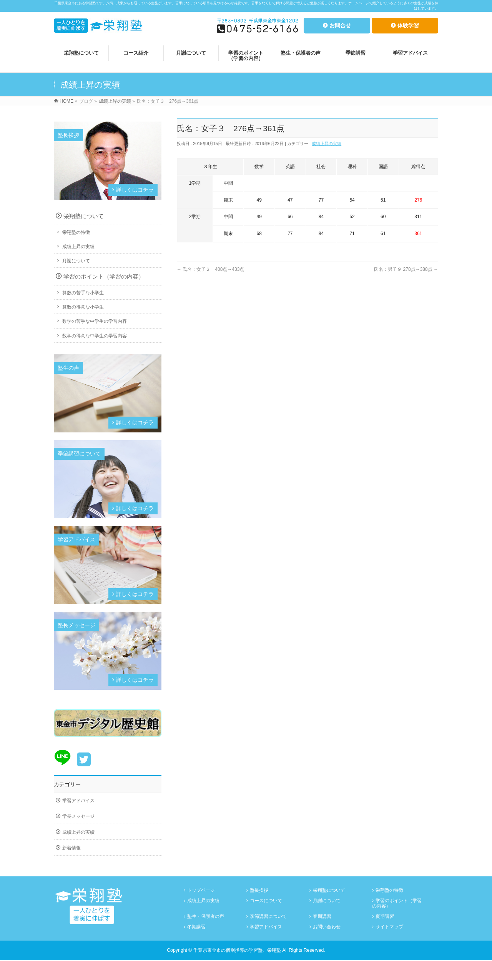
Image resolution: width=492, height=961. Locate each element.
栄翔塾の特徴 (76, 232)
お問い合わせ (327, 927)
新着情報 (71, 848)
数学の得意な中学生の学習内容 (94, 336)
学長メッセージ (78, 816)
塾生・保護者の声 (205, 916)
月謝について (76, 261)
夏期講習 (385, 916)
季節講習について (268, 916)
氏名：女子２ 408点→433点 (210, 269)
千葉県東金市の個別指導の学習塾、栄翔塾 (237, 950)
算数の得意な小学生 (83, 307)
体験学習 (408, 25)
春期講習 (322, 916)
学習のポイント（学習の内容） (103, 276)
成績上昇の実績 (326, 143)
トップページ (201, 890)
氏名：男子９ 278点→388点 (406, 269)
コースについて (266, 901)
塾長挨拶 (259, 890)
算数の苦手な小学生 (83, 292)
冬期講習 (196, 927)
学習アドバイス (78, 800)
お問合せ (340, 25)
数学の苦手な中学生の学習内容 (94, 321)
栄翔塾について (83, 216)
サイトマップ (389, 927)
